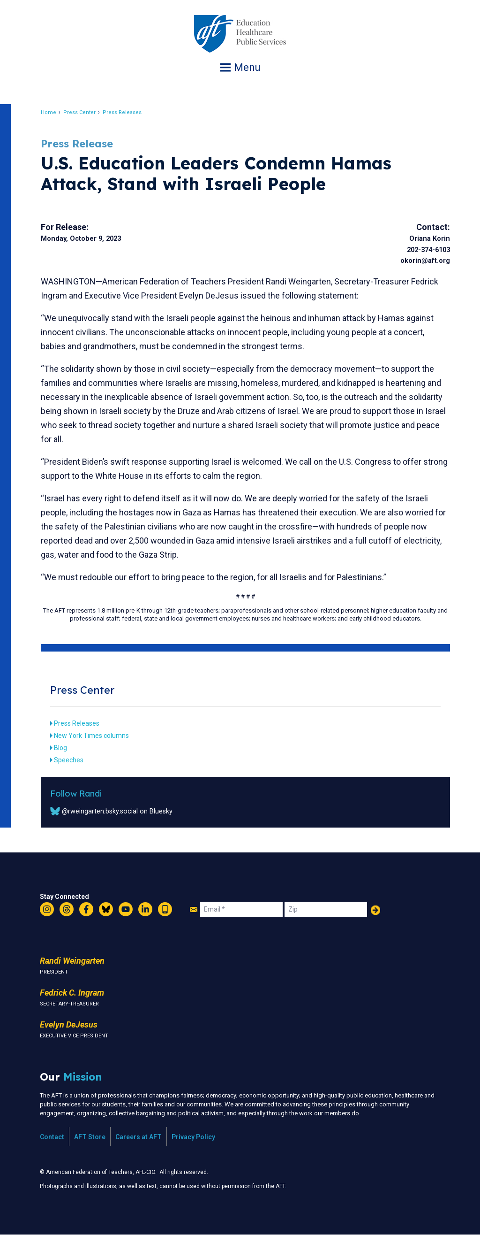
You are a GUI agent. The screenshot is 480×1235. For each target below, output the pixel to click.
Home (49, 112)
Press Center (80, 112)
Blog (61, 748)
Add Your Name (375, 910)
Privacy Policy (193, 1137)
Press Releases (122, 112)
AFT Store (89, 1137)
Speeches (69, 760)
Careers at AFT (138, 1137)
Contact (52, 1137)
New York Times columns (91, 735)
